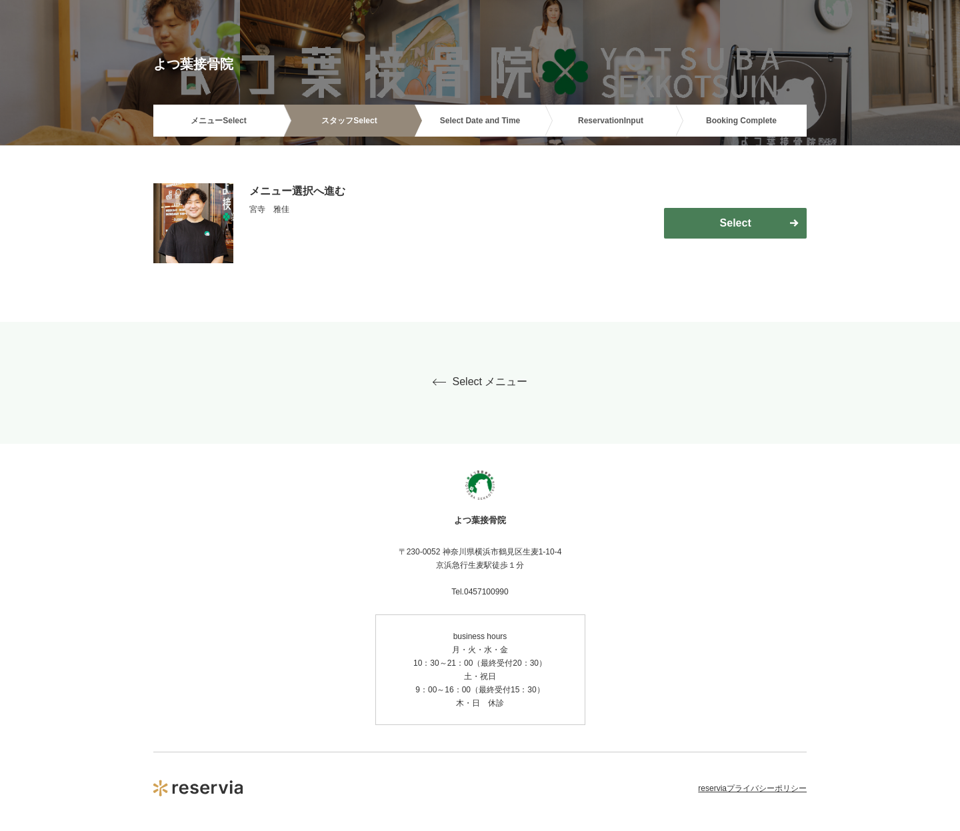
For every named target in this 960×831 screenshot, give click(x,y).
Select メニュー (480, 382)
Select (735, 223)
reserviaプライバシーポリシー (752, 788)
